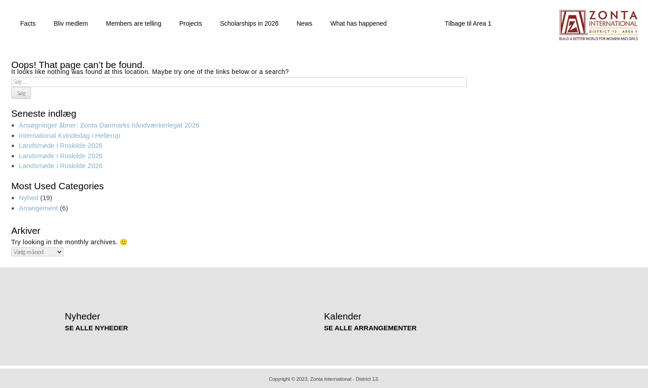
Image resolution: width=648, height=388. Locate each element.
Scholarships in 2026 (249, 22)
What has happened (358, 22)
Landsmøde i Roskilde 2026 (61, 144)
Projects (190, 22)
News (304, 22)
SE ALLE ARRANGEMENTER (370, 326)
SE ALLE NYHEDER (96, 326)
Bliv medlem (71, 22)
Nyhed (28, 196)
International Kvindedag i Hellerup (69, 133)
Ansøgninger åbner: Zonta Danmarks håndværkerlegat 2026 (109, 124)
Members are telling (133, 22)
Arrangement (38, 206)
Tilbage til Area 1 (468, 22)
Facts (28, 22)
